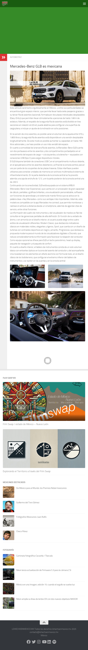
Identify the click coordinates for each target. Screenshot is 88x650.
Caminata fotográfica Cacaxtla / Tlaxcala (34, 555)
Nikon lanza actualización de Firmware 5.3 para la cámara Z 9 (43, 570)
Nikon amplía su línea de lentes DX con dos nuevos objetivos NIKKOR (47, 599)
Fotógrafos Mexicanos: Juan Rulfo (31, 517)
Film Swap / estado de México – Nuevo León (25, 424)
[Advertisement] (45, 30)
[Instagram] (39, 642)
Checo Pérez (22, 531)
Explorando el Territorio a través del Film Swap (26, 471)
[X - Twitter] (34, 642)
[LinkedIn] (49, 642)
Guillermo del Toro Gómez (27, 502)
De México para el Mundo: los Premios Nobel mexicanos (41, 488)
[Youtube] (44, 642)
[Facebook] (29, 642)
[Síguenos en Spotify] (54, 642)
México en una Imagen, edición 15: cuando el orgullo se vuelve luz (45, 584)
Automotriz (16, 57)
